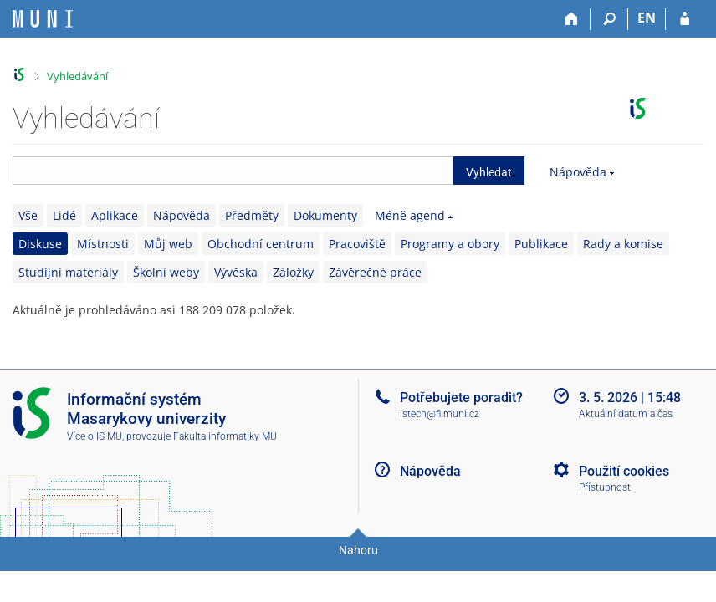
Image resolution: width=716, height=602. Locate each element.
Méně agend (410, 215)
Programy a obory (450, 244)
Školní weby (166, 272)
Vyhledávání (77, 76)
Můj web (168, 244)
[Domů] (572, 19)
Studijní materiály (68, 272)
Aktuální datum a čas (626, 414)
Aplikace (114, 215)
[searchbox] (233, 170)
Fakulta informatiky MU (225, 436)
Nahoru (358, 550)
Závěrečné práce (375, 272)
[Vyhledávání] (609, 19)
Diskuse (40, 244)
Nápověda (578, 172)
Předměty (252, 215)
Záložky (293, 272)
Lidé (64, 215)
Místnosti (103, 244)
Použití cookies (624, 471)
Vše (28, 215)
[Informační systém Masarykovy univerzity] (43, 19)
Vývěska (236, 272)
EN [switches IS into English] (646, 17)
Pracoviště (357, 244)
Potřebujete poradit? (461, 398)
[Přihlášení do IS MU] (684, 19)
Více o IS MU (94, 436)
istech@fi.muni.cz (439, 414)
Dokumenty (325, 215)
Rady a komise (623, 244)
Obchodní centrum (260, 244)
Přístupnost (605, 487)
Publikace (541, 244)
